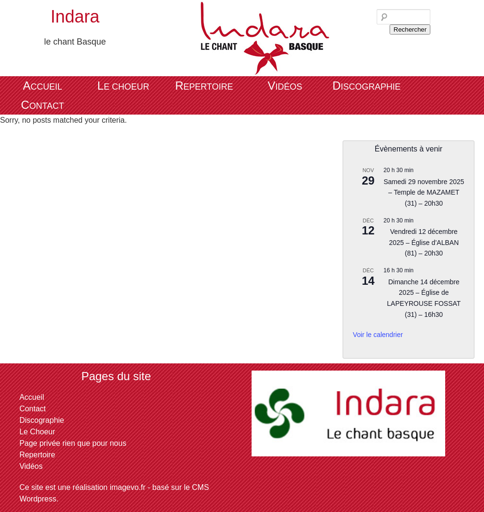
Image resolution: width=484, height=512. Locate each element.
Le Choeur (123, 85)
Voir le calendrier (378, 334)
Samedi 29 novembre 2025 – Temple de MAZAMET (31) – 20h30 (423, 192)
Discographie (367, 85)
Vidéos (284, 85)
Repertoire (204, 85)
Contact (42, 104)
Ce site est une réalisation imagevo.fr (82, 487)
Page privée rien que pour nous (72, 443)
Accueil (42, 85)
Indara (74, 16)
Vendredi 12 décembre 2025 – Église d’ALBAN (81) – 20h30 (424, 242)
